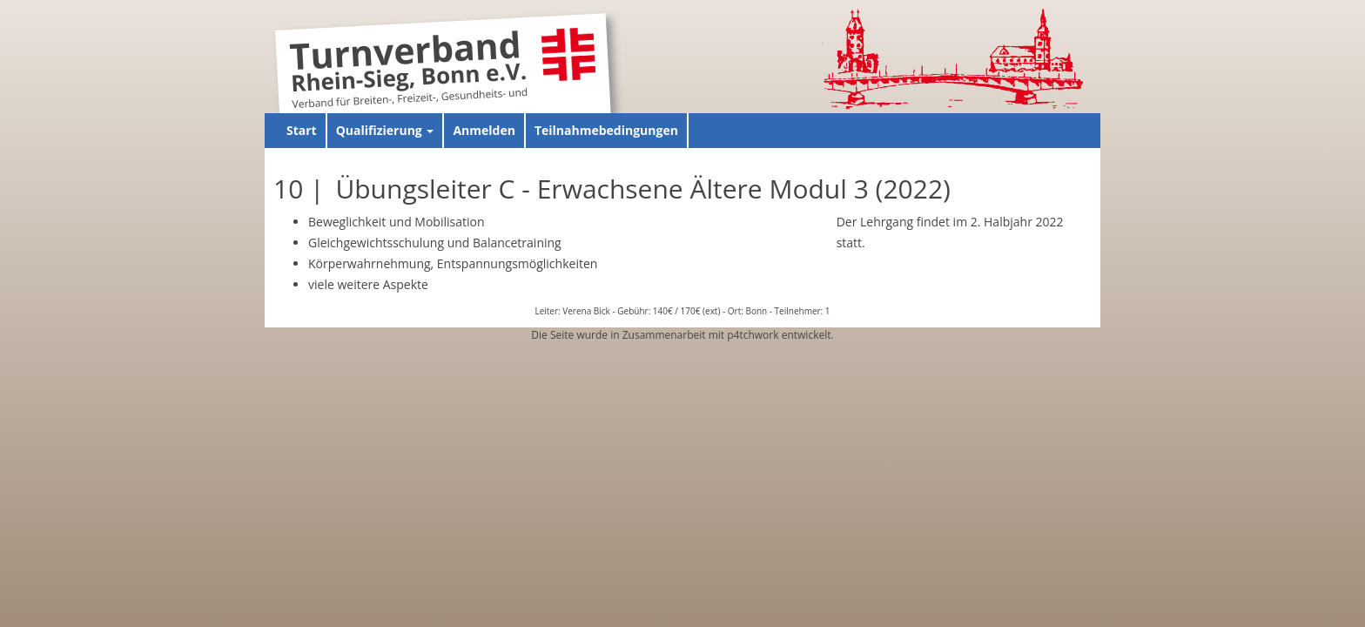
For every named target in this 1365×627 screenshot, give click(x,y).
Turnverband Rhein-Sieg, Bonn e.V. (408, 64)
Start (301, 130)
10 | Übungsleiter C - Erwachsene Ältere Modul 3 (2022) (612, 188)
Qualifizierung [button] (385, 130)
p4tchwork (752, 334)
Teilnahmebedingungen (606, 130)
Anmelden (483, 130)
